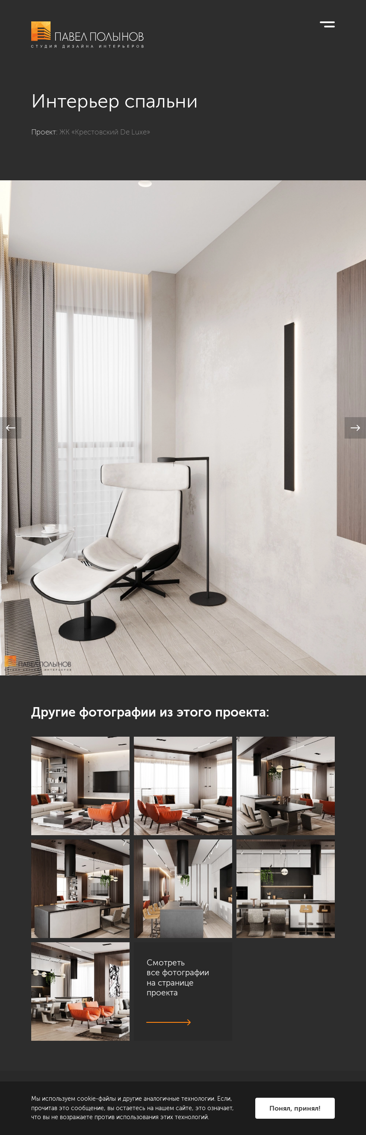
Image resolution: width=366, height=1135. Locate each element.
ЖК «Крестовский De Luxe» (104, 132)
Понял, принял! (295, 1108)
